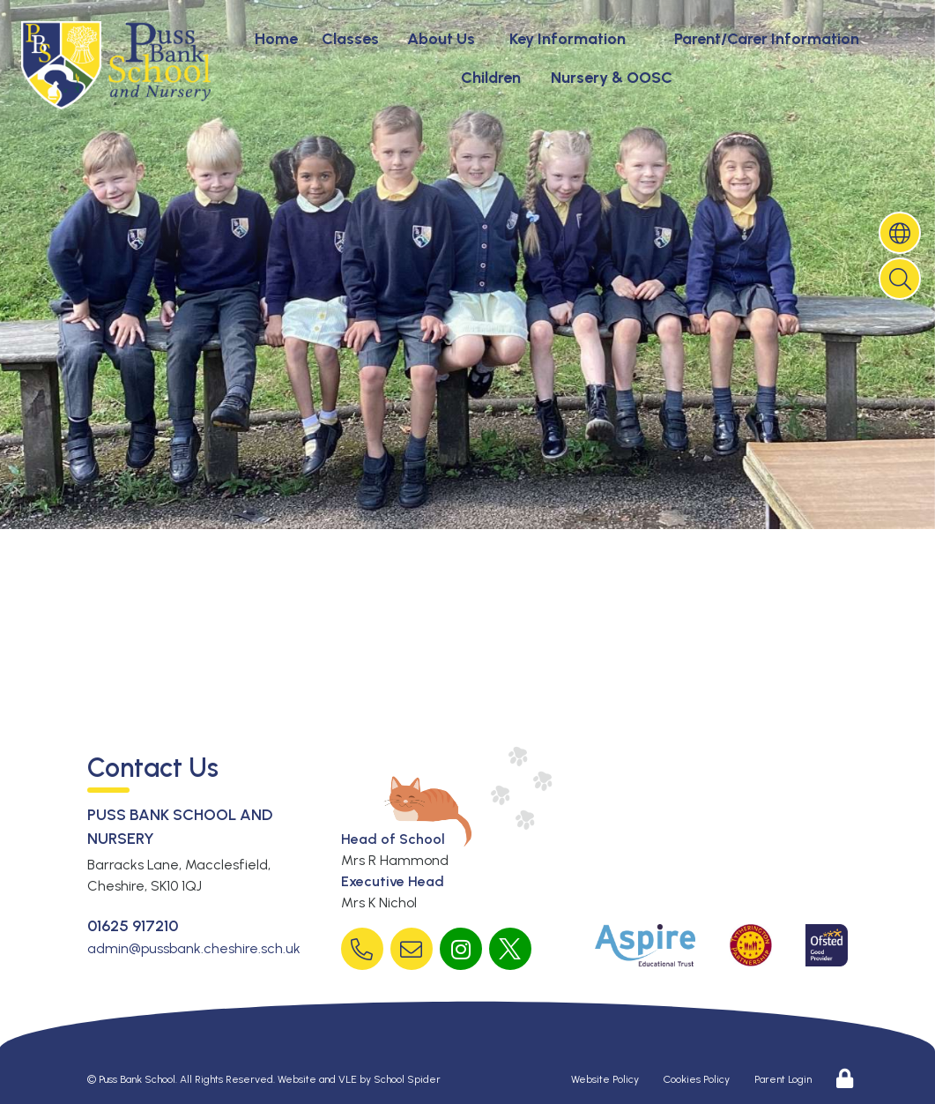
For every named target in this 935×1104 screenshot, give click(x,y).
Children (491, 77)
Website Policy (605, 1079)
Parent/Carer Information (766, 38)
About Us (441, 38)
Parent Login (783, 1079)
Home (276, 38)
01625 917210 (132, 926)
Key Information (567, 38)
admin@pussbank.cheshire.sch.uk (194, 948)
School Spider (407, 1079)
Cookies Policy (697, 1079)
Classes (350, 38)
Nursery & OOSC (611, 77)
